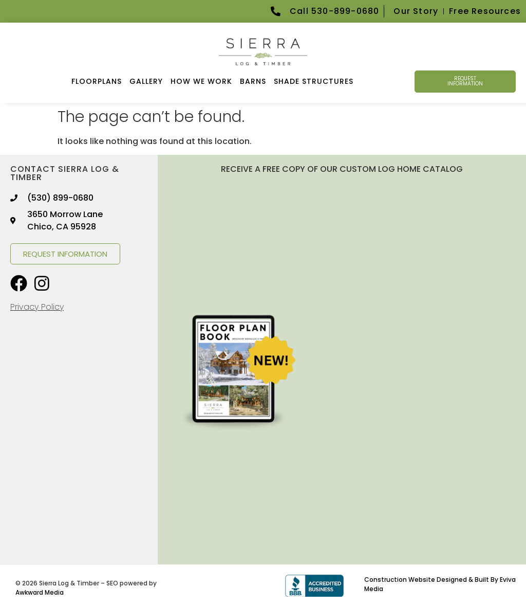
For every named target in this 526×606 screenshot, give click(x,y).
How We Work (201, 81)
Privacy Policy (37, 307)
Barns (253, 81)
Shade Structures (313, 81)
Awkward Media (39, 592)
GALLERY (146, 81)
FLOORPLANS (96, 81)
